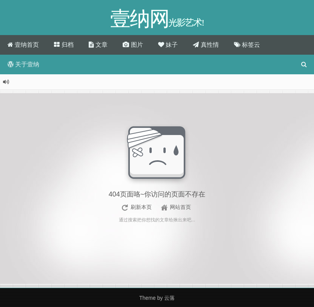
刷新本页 (141, 207)
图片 (133, 44)
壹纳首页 (23, 44)
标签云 (247, 44)
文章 (98, 44)
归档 (63, 44)
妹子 (168, 44)
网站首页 (180, 207)
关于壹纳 (23, 64)
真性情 (206, 44)
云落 (169, 298)
